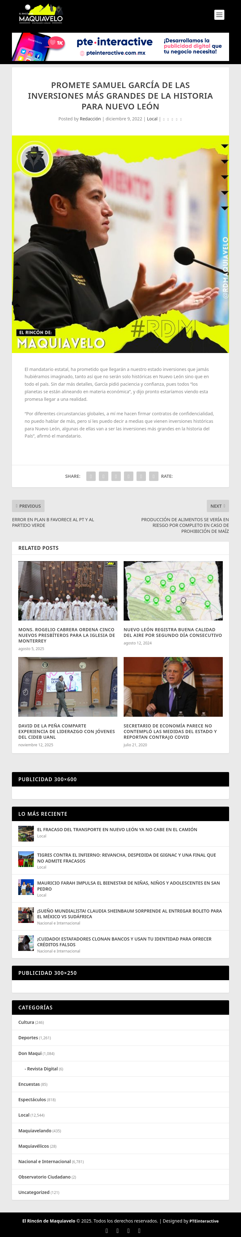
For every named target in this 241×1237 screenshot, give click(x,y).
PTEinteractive (204, 1221)
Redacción (90, 119)
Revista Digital (42, 1069)
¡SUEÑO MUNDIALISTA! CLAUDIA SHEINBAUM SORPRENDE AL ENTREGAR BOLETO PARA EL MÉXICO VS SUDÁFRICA (129, 913)
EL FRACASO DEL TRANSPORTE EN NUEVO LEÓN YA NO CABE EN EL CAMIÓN (117, 829)
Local (152, 119)
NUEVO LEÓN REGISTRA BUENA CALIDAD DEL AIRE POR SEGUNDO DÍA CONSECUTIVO (173, 632)
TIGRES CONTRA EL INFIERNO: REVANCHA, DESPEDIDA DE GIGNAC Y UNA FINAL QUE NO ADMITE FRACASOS (126, 858)
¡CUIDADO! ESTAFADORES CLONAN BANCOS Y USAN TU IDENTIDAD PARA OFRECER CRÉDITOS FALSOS (124, 941)
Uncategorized (34, 1192)
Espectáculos (32, 1099)
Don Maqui (29, 1053)
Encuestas (29, 1084)
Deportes (28, 1038)
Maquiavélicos (33, 1146)
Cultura (26, 1022)
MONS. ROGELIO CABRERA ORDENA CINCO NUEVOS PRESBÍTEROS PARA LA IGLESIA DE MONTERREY (66, 635)
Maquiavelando (34, 1131)
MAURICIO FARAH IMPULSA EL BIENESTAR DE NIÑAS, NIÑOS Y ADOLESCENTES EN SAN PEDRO (128, 886)
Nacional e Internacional (58, 923)
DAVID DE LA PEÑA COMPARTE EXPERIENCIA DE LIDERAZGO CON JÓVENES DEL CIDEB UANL (66, 731)
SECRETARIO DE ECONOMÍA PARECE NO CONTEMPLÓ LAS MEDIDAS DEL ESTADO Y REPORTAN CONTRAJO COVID (170, 731)
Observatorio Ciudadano (44, 1177)
